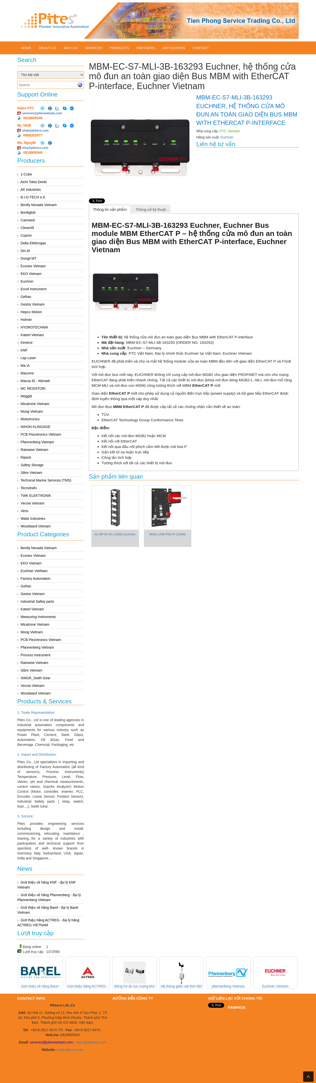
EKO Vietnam (31, 274)
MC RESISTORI (33, 388)
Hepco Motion (31, 312)
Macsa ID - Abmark (35, 381)
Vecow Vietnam (32, 503)
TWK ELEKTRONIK (35, 496)
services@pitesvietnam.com (42, 113)
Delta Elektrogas (33, 243)
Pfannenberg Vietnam (37, 442)
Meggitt (26, 396)
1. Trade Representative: (36, 713)
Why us (71, 48)
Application (173, 48)
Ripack (26, 457)
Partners (146, 48)
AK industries (30, 190)
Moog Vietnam (32, 411)
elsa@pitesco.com (35, 148)
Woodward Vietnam (36, 526)
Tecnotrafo (28, 488)
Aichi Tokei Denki (33, 182)
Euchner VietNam (34, 571)
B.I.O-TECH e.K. (33, 197)
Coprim (26, 235)
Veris (24, 511)
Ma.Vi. (25, 365)
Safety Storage (32, 465)
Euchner (27, 281)
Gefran (26, 297)
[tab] (110, 209)
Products (119, 48)
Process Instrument (36, 655)
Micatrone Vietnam (35, 404)
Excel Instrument (33, 289)
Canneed (28, 220)
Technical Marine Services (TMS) (45, 480)
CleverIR (27, 228)
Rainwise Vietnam (34, 450)
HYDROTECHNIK (34, 327)
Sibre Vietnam (31, 473)
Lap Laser (28, 358)
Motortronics (30, 419)
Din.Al (25, 251)
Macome (27, 373)
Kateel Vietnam (32, 335)
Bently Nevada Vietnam (39, 205)
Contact (201, 48)
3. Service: (25, 816)
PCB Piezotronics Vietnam (41, 434)
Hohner (26, 320)
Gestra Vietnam (33, 304)
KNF (24, 350)
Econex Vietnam (33, 266)
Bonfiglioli (28, 212)
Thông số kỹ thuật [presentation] (151, 209)
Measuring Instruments (38, 617)
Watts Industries (33, 519)
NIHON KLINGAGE (36, 427)
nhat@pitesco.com (35, 130)
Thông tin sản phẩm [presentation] (110, 209)
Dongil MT (29, 258)
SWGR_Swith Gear (36, 678)
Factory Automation (36, 578)
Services (93, 48)
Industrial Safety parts (37, 601)
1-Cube (26, 174)
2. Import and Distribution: (37, 754)
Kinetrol (26, 343)
